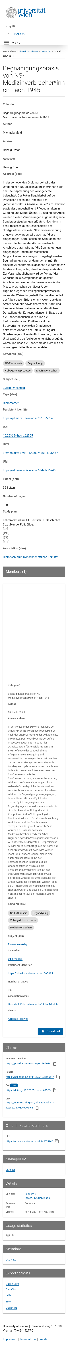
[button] (11, 42)
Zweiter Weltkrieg (14, 388)
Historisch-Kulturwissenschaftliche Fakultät (30, 557)
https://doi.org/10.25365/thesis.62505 (28, 1090)
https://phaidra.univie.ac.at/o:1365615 (30, 973)
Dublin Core (12, 1283)
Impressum (10, 1339)
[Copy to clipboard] (54, 1063)
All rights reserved (18, 1018)
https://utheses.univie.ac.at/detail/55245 (29, 470)
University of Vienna (28, 51)
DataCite (11, 1289)
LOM (8, 1295)
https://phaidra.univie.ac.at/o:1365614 (28, 418)
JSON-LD (11, 1259)
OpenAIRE (11, 1307)
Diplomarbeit (11, 403)
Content (34, 632)
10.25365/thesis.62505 (18, 435)
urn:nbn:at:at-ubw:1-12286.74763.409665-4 (30, 453)
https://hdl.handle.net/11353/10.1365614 (30, 1076)
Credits (42, 1339)
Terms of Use (27, 1339)
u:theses (10, 1169)
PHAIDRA (18, 34)
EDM (8, 1301)
